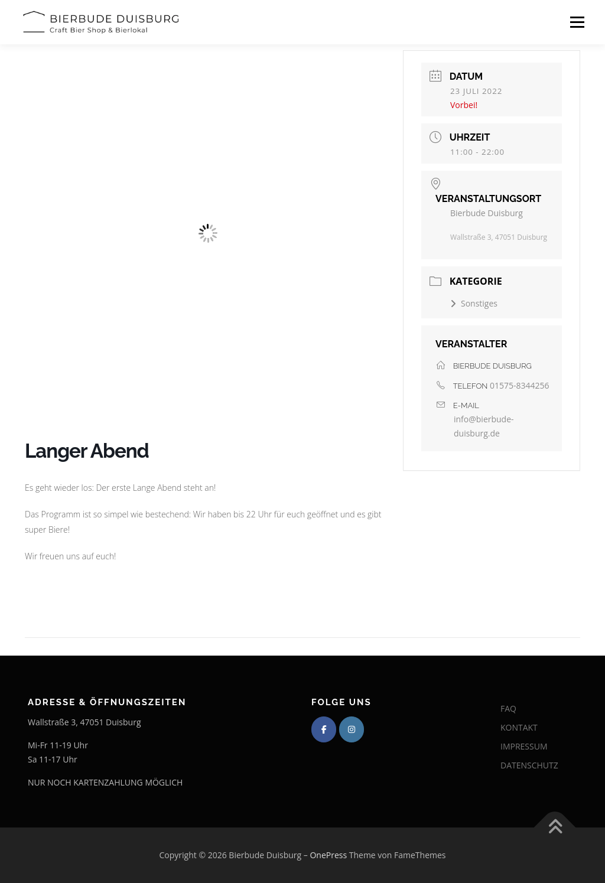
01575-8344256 (519, 385)
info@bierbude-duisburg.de (484, 426)
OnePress (328, 855)
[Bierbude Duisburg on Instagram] (351, 729)
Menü (577, 22)
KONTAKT (519, 727)
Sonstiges (473, 303)
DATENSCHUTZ (529, 765)
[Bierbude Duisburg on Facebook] (323, 729)
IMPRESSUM (524, 746)
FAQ (508, 708)
